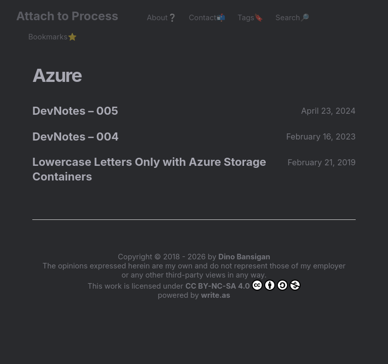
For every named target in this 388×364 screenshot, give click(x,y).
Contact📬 (207, 17)
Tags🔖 (250, 17)
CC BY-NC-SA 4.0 (243, 285)
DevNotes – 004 (75, 136)
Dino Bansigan (244, 256)
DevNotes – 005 (75, 110)
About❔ (161, 17)
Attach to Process (72, 16)
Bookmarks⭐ (52, 36)
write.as (215, 295)
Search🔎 (292, 17)
